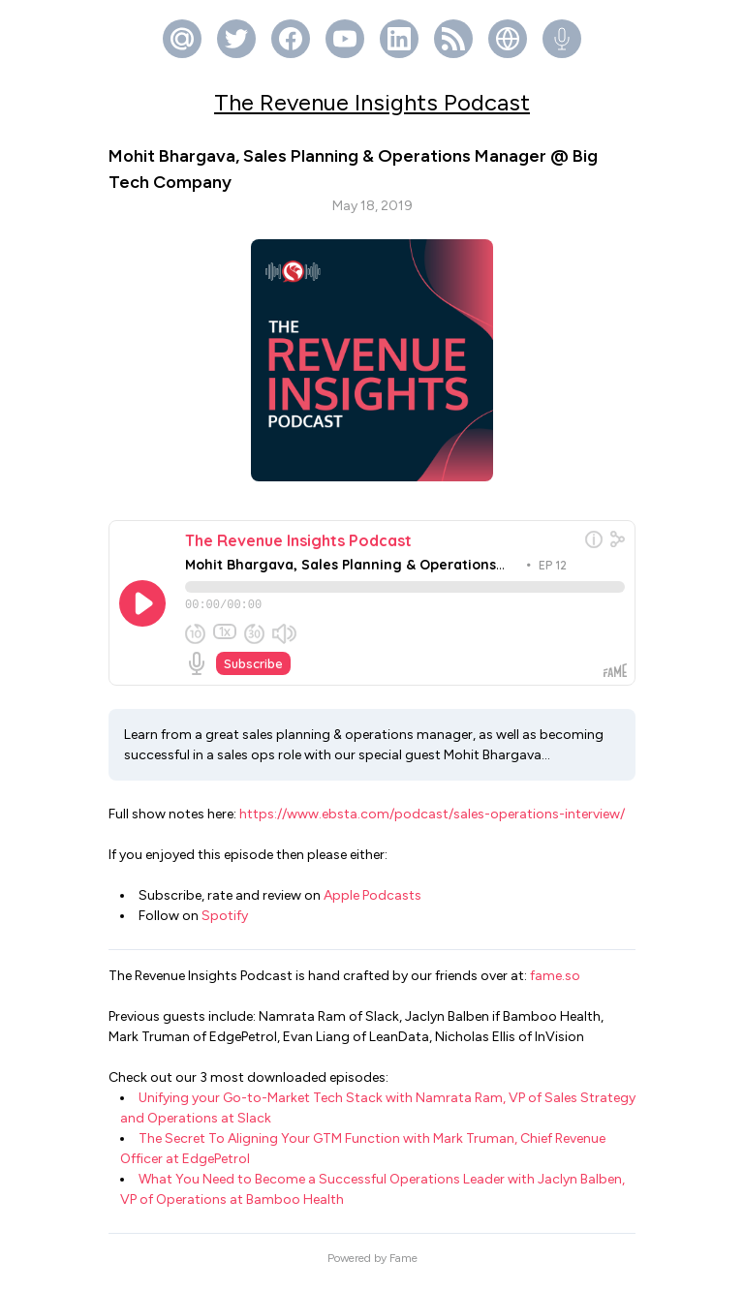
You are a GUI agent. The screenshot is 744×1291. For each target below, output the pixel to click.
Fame (403, 1267)
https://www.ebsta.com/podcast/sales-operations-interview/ (432, 823)
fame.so (555, 984)
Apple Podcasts (372, 904)
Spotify (225, 924)
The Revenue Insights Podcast (372, 102)
